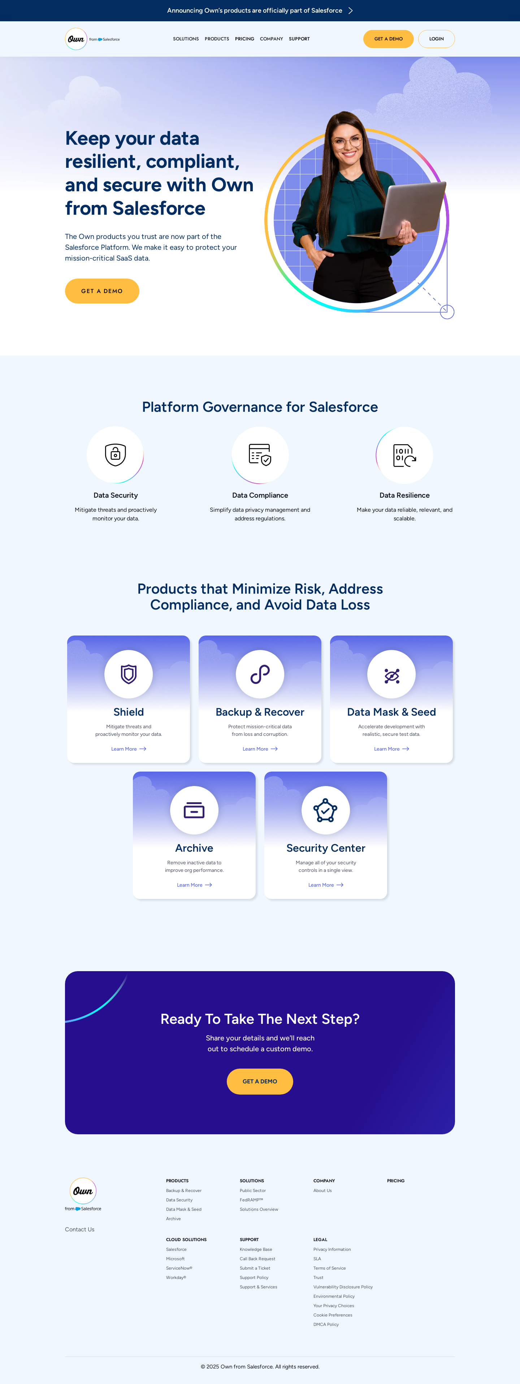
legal (320, 1239)
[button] (186, 39)
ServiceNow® (179, 1268)
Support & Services (258, 1286)
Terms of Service (329, 1268)
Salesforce (176, 1249)
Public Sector (253, 1190)
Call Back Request (258, 1258)
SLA (317, 1258)
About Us (322, 1190)
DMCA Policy (326, 1324)
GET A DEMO (260, 1081)
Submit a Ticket (255, 1268)
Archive (173, 1218)
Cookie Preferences (332, 1315)
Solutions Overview (259, 1209)
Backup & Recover (184, 1190)
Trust (318, 1277)
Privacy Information (332, 1249)
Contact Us (79, 1229)
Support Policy (254, 1277)
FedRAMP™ (251, 1199)
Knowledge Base (256, 1249)
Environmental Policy (334, 1296)
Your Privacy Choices (333, 1305)
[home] (92, 39)
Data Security (179, 1199)
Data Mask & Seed (184, 1209)
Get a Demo (388, 38)
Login (436, 38)
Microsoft (175, 1258)
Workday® (176, 1277)
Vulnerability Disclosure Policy (343, 1286)
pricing (396, 1181)
